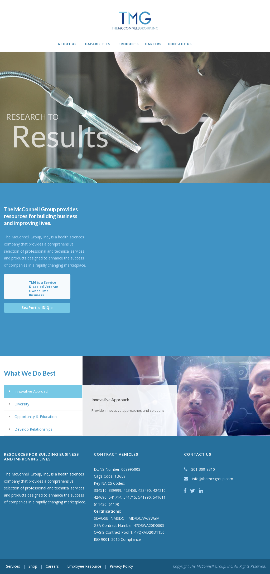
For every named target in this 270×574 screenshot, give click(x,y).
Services (13, 566)
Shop (32, 566)
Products (128, 44)
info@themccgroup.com (212, 478)
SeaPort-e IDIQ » (37, 307)
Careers (153, 44)
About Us (67, 44)
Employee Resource (84, 566)
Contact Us (180, 44)
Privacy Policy (121, 566)
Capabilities (97, 44)
